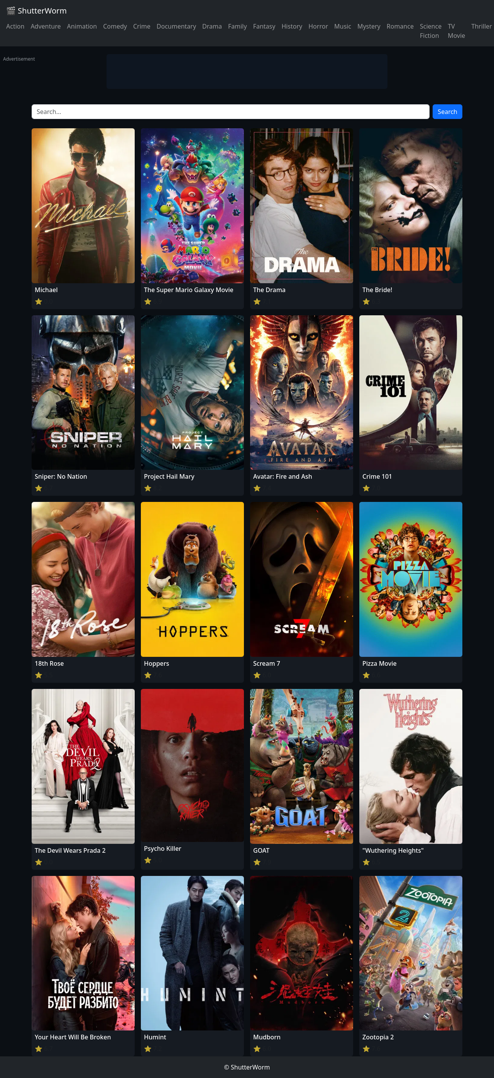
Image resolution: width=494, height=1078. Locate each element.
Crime (142, 26)
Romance (400, 26)
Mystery (369, 26)
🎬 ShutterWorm (36, 10)
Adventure (45, 26)
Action (15, 26)
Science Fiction (431, 31)
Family (237, 26)
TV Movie (456, 31)
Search (447, 111)
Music (342, 26)
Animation (82, 26)
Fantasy (264, 26)
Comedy (115, 26)
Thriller (481, 26)
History (291, 26)
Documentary (176, 26)
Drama (212, 26)
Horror (318, 26)
